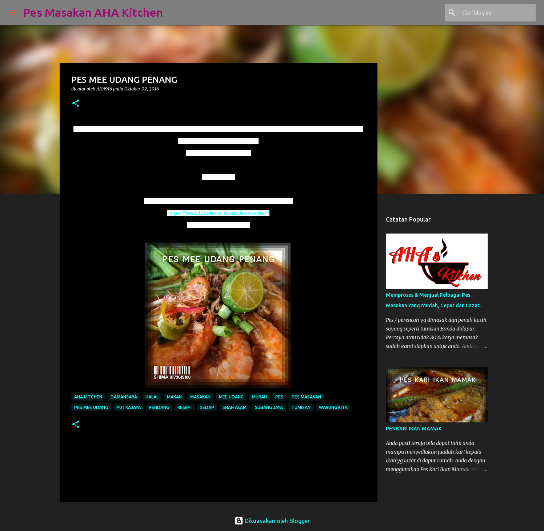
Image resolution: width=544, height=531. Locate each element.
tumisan (301, 407)
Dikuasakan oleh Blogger (272, 521)
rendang (159, 407)
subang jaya (269, 407)
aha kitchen (88, 396)
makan (174, 396)
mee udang (231, 396)
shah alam (235, 407)
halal (152, 396)
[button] (75, 104)
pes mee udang (91, 407)
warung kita (333, 407)
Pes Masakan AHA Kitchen (93, 12)
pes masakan (306, 396)
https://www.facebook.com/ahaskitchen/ (218, 213)
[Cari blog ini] (497, 12)
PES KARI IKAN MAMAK (414, 428)
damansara (124, 396)
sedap (207, 407)
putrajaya (128, 407)
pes (279, 396)
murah (259, 396)
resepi (184, 407)
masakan (200, 396)
